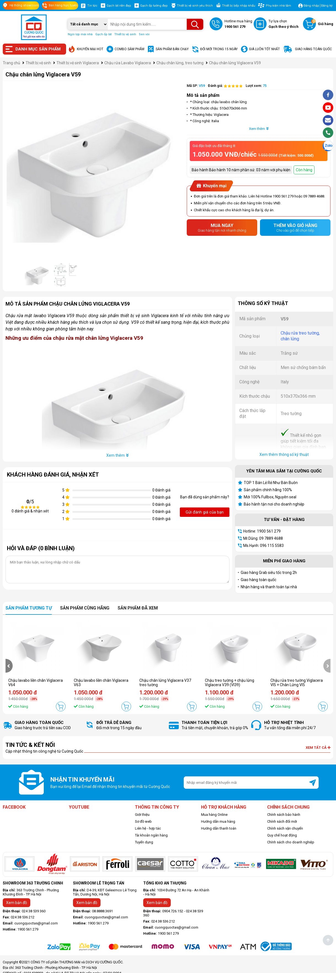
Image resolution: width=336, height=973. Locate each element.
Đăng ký (326, 5)
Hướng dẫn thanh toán (218, 828)
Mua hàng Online (214, 814)
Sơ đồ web (143, 821)
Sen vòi (144, 34)
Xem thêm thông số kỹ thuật (284, 454)
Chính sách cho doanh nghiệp (290, 842)
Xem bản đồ (16, 902)
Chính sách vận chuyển (285, 828)
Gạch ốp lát (103, 34)
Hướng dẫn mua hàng (218, 821)
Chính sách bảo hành (283, 814)
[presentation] (9, 666)
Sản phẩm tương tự (29, 608)
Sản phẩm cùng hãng (84, 608)
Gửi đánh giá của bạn (205, 512)
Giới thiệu (142, 814)
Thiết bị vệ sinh (125, 34)
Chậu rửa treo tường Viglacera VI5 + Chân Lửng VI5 (296, 682)
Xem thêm (259, 129)
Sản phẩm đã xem (138, 608)
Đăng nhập (311, 5)
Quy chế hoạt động (282, 835)
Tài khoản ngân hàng (151, 835)
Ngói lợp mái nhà (80, 34)
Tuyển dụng (144, 842)
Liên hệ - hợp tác (148, 828)
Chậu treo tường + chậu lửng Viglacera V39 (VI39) (229, 682)
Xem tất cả (318, 747)
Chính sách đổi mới (282, 821)
